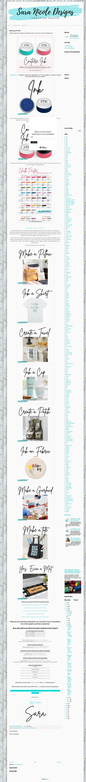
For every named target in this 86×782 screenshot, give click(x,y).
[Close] (57, 117)
